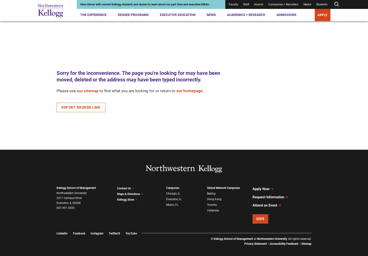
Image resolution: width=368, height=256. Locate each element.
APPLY (322, 15)
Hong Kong (214, 198)
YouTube (131, 229)
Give (260, 215)
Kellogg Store (127, 198)
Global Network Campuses (223, 188)
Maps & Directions (130, 193)
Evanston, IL (173, 198)
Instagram (97, 229)
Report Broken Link (80, 107)
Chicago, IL (173, 193)
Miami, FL (172, 203)
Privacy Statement (255, 239)
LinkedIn (62, 229)
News (211, 15)
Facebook (79, 229)
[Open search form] (336, 4)
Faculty (233, 4)
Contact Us (125, 188)
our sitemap (88, 90)
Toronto (212, 203)
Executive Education (178, 15)
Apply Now (263, 188)
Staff (246, 4)
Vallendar (213, 208)
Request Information (270, 195)
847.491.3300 (65, 208)
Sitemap (306, 239)
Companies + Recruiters (283, 4)
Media (307, 4)
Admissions (286, 15)
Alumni (258, 4)
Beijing (211, 193)
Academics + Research (246, 15)
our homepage (189, 90)
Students (321, 4)
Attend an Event (267, 202)
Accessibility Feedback (284, 239)
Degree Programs (133, 15)
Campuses (172, 188)
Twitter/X (114, 229)
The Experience (93, 15)
